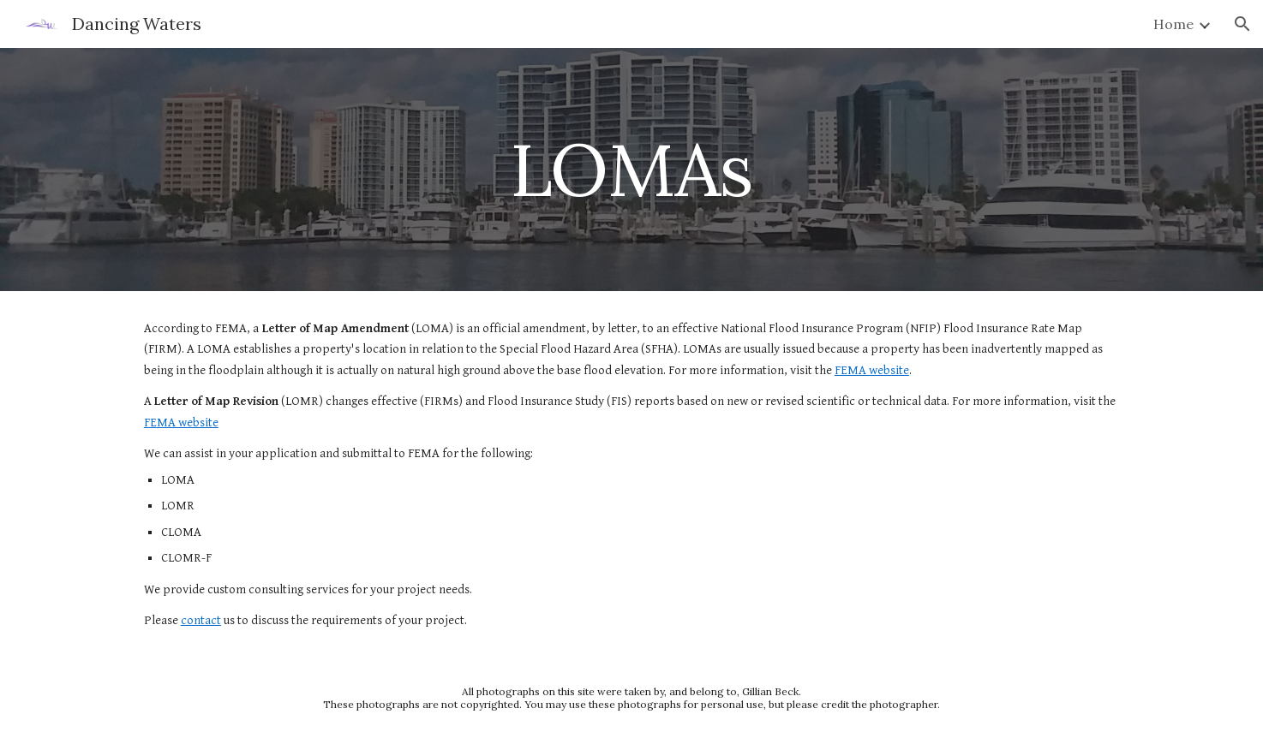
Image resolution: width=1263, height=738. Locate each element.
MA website (187, 422)
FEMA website (872, 370)
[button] (1242, 24)
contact (201, 620)
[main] (631, 169)
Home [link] (1173, 24)
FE (150, 422)
